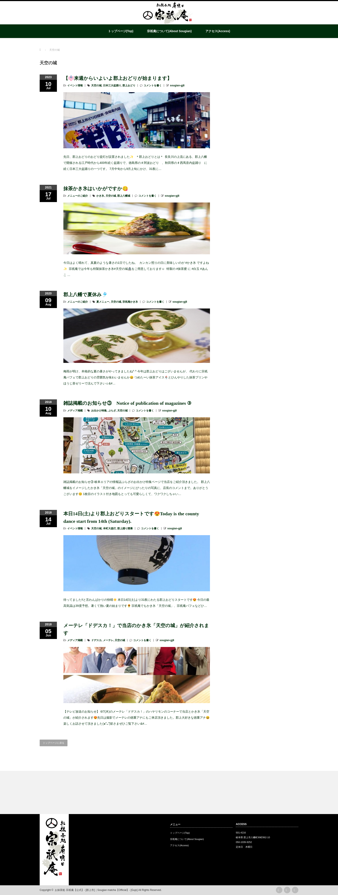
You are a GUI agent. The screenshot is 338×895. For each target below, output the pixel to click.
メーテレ (108, 640)
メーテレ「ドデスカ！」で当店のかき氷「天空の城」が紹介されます (136, 629)
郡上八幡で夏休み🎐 (85, 294)
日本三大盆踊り (112, 85)
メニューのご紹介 (77, 195)
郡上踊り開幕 (125, 528)
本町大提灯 (109, 528)
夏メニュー (102, 301)
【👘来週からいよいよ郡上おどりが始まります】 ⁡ (118, 78)
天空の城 (96, 85)
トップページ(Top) (120, 31)
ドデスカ (96, 640)
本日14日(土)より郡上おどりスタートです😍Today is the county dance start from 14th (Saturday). (131, 517)
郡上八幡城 (123, 195)
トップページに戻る (53, 743)
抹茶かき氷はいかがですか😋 (95, 188)
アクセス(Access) (217, 31)
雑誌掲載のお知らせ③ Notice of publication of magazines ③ (127, 403)
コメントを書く (153, 85)
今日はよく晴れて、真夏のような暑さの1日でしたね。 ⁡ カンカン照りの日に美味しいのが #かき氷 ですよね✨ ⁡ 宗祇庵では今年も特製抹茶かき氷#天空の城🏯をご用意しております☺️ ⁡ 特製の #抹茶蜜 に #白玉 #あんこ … (136, 269)
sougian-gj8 (177, 85)
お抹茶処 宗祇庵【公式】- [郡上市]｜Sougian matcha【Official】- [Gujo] (96, 890)
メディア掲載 (75, 410)
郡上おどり (128, 85)
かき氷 (100, 195)
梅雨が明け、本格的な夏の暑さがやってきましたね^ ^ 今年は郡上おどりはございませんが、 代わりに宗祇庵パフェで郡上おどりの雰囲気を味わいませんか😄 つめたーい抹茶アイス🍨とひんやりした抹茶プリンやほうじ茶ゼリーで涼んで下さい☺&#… (135, 377)
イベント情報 (75, 85)
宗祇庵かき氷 (130, 301)
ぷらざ (112, 410)
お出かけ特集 (99, 410)
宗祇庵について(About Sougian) (169, 31)
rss (279, 890)
